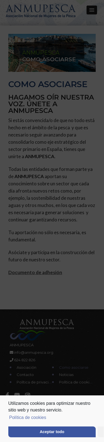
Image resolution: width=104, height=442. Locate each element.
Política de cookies (27, 417)
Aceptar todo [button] (52, 432)
